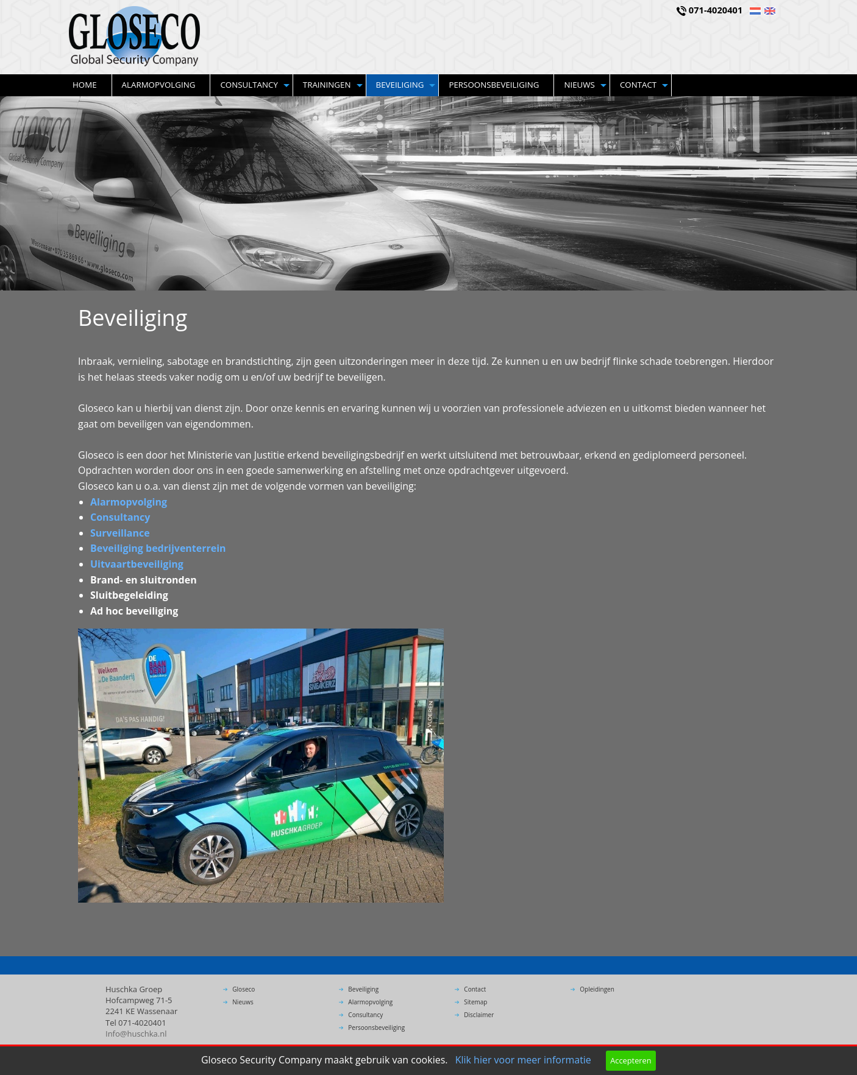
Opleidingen (597, 989)
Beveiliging (400, 84)
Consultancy (248, 84)
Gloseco (243, 989)
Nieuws (579, 84)
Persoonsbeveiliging (494, 84)
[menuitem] (87, 85)
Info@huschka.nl (136, 1033)
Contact (638, 84)
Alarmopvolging (159, 84)
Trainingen (327, 84)
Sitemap (475, 1002)
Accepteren (630, 1060)
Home (85, 84)
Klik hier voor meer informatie (523, 1059)
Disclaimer (479, 1014)
